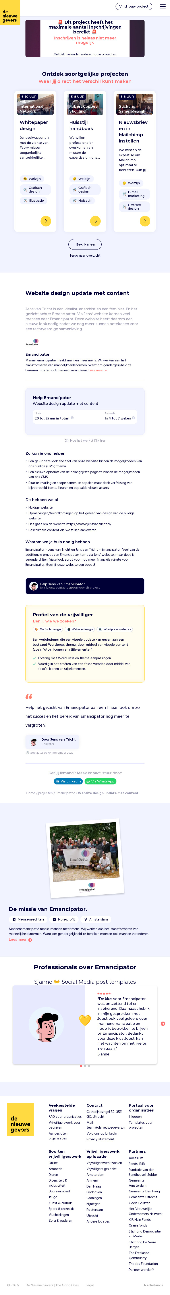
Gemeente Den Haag (144, 1191)
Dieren (53, 1175)
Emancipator (65, 793)
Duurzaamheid (59, 1191)
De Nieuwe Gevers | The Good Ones (52, 1285)
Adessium (136, 1158)
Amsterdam (95, 1175)
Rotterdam (95, 1210)
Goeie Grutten (139, 1203)
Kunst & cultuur (60, 1203)
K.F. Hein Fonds (140, 1220)
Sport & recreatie (62, 1209)
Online (53, 1163)
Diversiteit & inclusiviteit (58, 1183)
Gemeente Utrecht (143, 1197)
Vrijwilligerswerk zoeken (104, 1163)
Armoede (55, 1169)
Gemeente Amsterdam (138, 1183)
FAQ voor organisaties (65, 1117)
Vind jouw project (134, 6)
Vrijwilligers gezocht (102, 1169)
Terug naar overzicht (85, 256)
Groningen (94, 1198)
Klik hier (99, 441)
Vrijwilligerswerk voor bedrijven (64, 1125)
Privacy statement (100, 1139)
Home (30, 793)
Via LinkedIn (68, 781)
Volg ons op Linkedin (102, 1134)
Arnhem (92, 1181)
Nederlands (153, 1285)
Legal (90, 1285)
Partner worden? (141, 1270)
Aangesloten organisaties (58, 1136)
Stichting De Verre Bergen (142, 1245)
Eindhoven (94, 1192)
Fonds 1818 (137, 1164)
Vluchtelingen (59, 1215)
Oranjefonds (138, 1226)
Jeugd (53, 1197)
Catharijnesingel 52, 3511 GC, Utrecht (104, 1114)
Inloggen (135, 1117)
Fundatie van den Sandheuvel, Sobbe (143, 1172)
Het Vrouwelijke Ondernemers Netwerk (145, 1211)
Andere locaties (98, 1222)
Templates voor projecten (141, 1125)
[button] (164, 1026)
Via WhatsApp (100, 781)
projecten (45, 793)
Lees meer (18, 939)
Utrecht (92, 1216)
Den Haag (94, 1187)
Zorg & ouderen (60, 1221)
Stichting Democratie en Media (145, 1234)
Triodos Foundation (143, 1264)
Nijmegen (93, 1204)
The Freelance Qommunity (139, 1255)
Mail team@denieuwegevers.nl (106, 1125)
